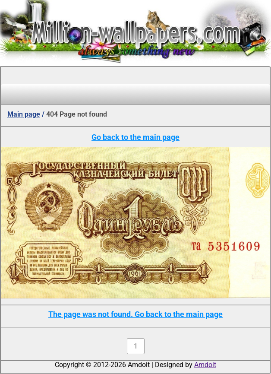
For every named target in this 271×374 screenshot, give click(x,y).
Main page (23, 114)
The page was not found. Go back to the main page (135, 314)
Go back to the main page (135, 137)
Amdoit (205, 365)
